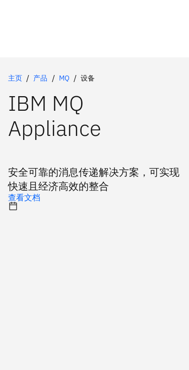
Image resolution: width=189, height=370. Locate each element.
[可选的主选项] (94, 197)
